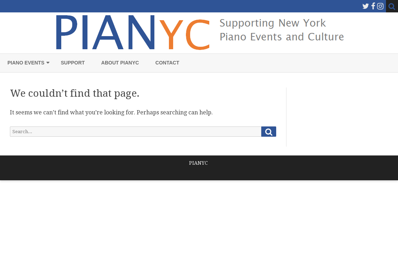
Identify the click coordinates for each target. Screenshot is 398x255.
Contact (167, 63)
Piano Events (25, 63)
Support (73, 63)
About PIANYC (120, 63)
